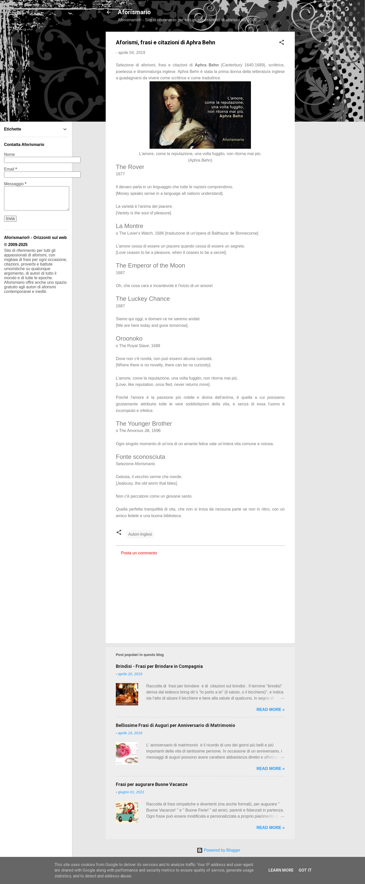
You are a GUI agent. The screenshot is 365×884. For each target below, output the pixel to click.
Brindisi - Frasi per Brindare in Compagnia (159, 666)
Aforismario (134, 12)
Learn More (281, 870)
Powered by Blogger (219, 850)
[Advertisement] (315, 108)
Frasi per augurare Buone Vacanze (152, 784)
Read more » (271, 709)
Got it (305, 870)
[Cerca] (328, 14)
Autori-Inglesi (140, 534)
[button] (282, 43)
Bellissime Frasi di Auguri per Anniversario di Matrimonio (175, 725)
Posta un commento (139, 553)
